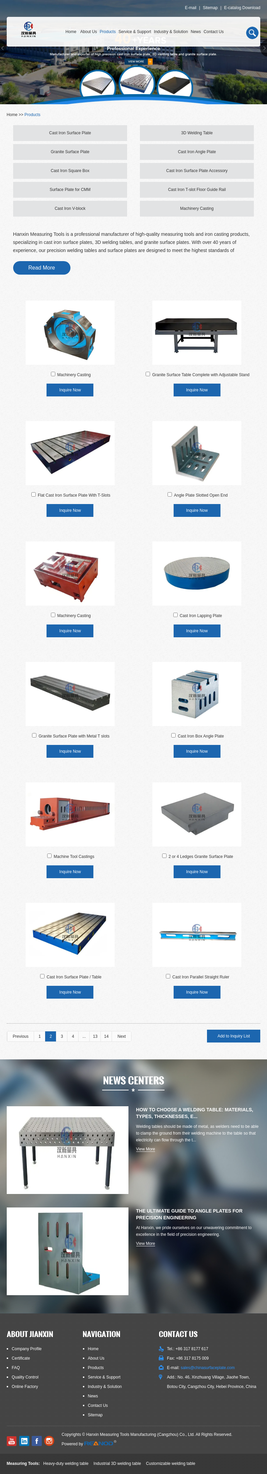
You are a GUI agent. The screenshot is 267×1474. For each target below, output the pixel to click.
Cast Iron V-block (70, 208)
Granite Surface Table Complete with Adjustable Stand (200, 374)
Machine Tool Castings (74, 856)
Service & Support (135, 31)
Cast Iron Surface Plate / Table (74, 977)
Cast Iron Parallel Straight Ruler (200, 977)
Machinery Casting (196, 208)
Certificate (21, 1358)
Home (70, 31)
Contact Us (214, 31)
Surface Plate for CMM (70, 189)
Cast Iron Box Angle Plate (201, 736)
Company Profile (27, 1348)
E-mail (190, 7)
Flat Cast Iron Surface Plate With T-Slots (74, 495)
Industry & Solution (171, 31)
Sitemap (210, 7)
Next (121, 1036)
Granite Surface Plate (70, 151)
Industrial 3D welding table (117, 1463)
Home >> (16, 114)
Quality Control (25, 1377)
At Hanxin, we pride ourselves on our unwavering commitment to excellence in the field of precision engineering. (194, 1231)
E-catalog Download (242, 7)
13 (95, 1036)
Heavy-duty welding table (65, 1463)
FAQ (16, 1367)
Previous (21, 1036)
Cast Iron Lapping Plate (201, 615)
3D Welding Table (197, 133)
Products (108, 31)
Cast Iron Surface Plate (70, 133)
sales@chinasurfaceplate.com (208, 1367)
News (196, 31)
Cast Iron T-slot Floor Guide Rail (197, 189)
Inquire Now (70, 390)
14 (106, 1036)
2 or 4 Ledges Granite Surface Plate (201, 856)
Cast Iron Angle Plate (197, 151)
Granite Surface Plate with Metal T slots (73, 736)
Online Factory (25, 1386)
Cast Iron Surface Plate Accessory (197, 170)
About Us (88, 31)
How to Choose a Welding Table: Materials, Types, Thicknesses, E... (194, 1113)
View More (145, 1149)
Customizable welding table (170, 1463)
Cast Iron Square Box (70, 170)
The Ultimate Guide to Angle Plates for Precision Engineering (189, 1214)
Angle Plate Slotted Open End (201, 495)
